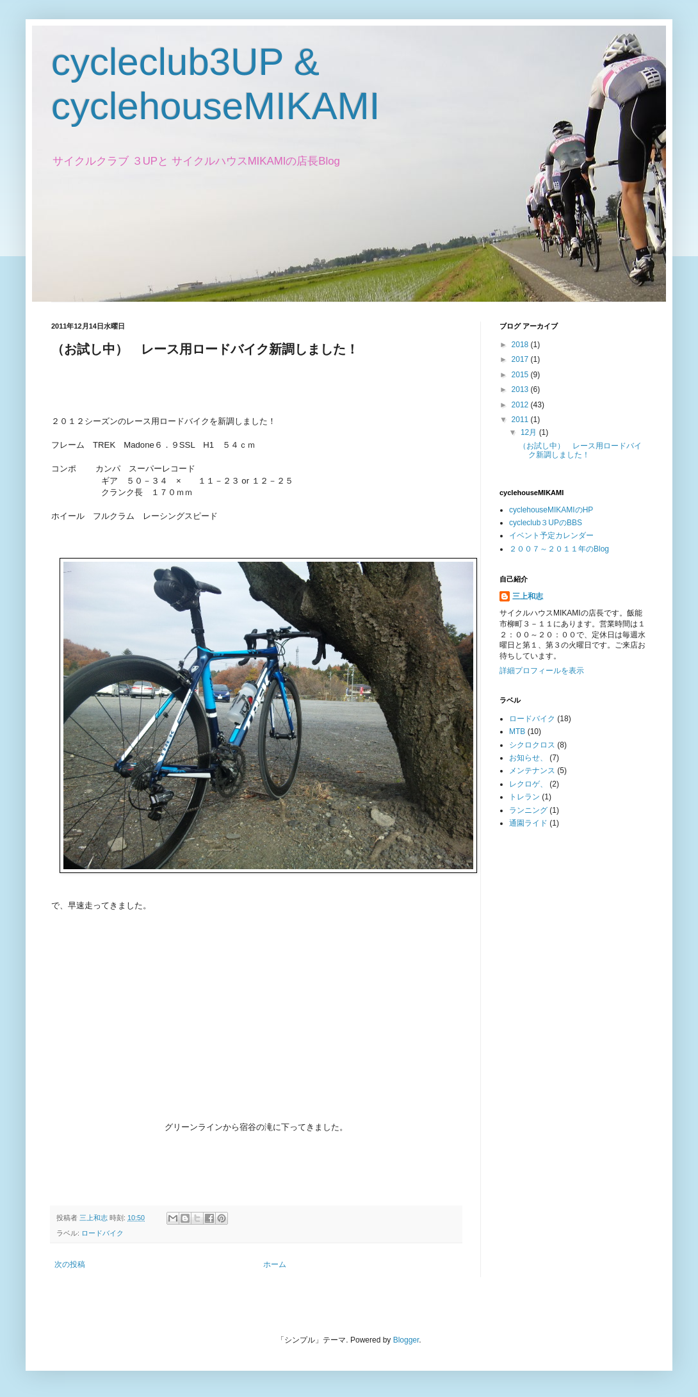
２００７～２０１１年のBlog (559, 548)
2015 (521, 374)
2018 (521, 344)
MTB (517, 731)
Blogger (406, 1340)
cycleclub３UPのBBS (545, 522)
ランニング (528, 810)
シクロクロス (532, 744)
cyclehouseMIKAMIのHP (551, 509)
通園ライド (528, 823)
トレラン (524, 796)
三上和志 (527, 596)
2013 (521, 389)
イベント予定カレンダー (551, 535)
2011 (521, 419)
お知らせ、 (528, 757)
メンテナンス (532, 770)
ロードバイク (102, 1233)
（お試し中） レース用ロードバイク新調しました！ (580, 450)
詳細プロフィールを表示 (541, 670)
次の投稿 (69, 1264)
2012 (521, 404)
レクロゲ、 (528, 784)
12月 (530, 432)
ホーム (274, 1264)
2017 (521, 359)
